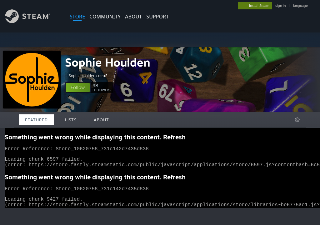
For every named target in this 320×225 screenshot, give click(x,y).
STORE (77, 16)
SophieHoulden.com (89, 75)
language (300, 5)
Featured (36, 119)
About (133, 16)
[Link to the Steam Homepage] (32, 21)
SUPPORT (157, 16)
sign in (280, 5)
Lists (71, 119)
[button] (78, 87)
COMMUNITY (105, 16)
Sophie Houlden (107, 62)
